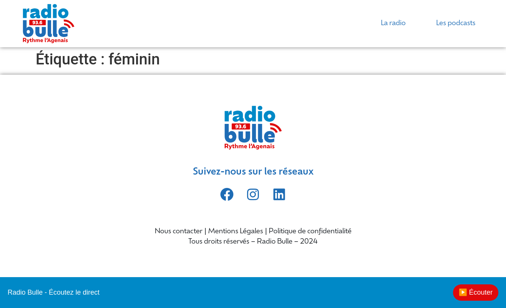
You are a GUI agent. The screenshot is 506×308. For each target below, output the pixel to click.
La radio (393, 23)
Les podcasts (455, 23)
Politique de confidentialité (310, 231)
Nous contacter (178, 231)
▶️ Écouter (476, 292)
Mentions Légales (235, 231)
